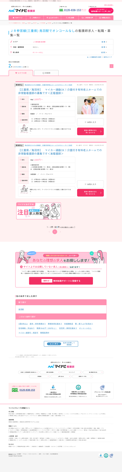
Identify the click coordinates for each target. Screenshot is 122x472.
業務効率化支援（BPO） (23, 446)
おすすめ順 (20, 73)
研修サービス (12, 446)
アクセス (25, 453)
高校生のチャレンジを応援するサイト (44, 428)
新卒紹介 (42, 438)
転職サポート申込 (82, 376)
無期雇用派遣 (53, 440)
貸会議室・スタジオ (50, 446)
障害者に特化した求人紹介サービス (19, 415)
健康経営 (41, 446)
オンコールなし (85, 328)
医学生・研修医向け (41, 413)
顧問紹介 (93, 438)
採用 (40, 453)
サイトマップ (72, 372)
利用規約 (39, 376)
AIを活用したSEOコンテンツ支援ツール (49, 432)
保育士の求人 (44, 440)
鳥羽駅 (21, 309)
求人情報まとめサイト (14, 428)
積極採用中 (44, 332)
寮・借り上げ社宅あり (84, 323)
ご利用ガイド (36, 17)
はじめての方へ (54, 17)
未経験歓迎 (68, 323)
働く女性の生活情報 (86, 428)
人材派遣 (11, 438)
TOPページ (18, 17)
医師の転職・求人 (34, 440)
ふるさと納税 (72, 430)
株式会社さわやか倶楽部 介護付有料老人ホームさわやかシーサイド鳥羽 (48, 85)
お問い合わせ (61, 376)
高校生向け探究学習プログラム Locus (29, 422)
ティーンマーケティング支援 (63, 428)
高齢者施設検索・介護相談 (68, 432)
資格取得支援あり (55, 323)
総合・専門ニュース (27, 428)
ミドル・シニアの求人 (100, 413)
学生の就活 (11, 413)
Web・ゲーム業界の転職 (21, 438)
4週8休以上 (23, 323)
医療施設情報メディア (15, 432)
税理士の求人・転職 (84, 438)
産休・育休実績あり (38, 323)
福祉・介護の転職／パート (58, 415)
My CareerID (103, 430)
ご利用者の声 (88, 17)
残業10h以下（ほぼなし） (47, 328)
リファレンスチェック (70, 446)
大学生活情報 (76, 428)
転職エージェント (51, 438)
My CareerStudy (93, 430)
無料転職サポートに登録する (61, 281)
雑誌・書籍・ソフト (99, 428)
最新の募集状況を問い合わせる (90, 131)
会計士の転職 (73, 438)
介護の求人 (61, 440)
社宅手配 (60, 446)
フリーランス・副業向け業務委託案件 (39, 415)
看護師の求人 (13, 440)
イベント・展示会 (82, 430)
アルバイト (84, 413)
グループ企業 (46, 453)
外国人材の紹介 (83, 440)
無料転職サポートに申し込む (101, 10)
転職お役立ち (106, 17)
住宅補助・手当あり (26, 328)
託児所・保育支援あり (68, 328)
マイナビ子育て (46, 430)
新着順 (46, 73)
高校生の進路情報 (13, 422)
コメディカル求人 (23, 440)
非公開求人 (19, 67)
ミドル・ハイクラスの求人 (72, 413)
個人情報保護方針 (54, 453)
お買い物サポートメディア (30, 432)
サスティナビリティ (32, 453)
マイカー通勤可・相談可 (28, 332)
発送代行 (34, 446)
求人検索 (71, 17)
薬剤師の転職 (101, 438)
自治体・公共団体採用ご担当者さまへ (29, 372)
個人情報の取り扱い (93, 372)
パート (90, 413)
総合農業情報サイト (35, 430)
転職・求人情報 (53, 413)
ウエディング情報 (14, 430)
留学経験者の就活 (20, 413)
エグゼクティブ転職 (63, 438)
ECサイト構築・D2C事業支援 (59, 430)
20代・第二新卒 (34, 438)
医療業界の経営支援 (71, 440)
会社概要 (19, 453)
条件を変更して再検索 (61, 344)
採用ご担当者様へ (108, 5)
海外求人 (61, 413)
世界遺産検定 (24, 430)
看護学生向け (30, 413)
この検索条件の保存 (94, 57)
